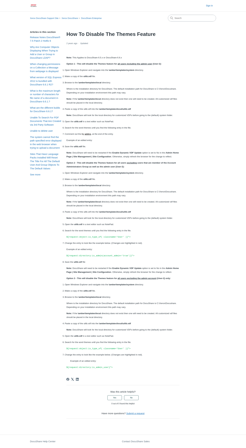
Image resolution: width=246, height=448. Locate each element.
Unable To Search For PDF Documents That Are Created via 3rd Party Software (45, 121)
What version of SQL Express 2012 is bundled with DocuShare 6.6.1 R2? (45, 81)
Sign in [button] (209, 5)
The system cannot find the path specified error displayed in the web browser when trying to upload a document (45, 142)
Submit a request (135, 413)
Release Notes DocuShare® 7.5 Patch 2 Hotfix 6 (45, 39)
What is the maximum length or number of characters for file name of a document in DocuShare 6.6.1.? (45, 96)
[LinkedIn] (77, 379)
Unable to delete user (41, 130)
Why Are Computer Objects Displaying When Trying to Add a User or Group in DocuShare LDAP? (44, 52)
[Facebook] (67, 379)
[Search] (192, 18)
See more (35, 174)
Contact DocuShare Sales (136, 441)
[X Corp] (72, 379)
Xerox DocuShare (70, 18)
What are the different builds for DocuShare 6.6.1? (45, 109)
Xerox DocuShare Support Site (44, 18)
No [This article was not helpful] (131, 398)
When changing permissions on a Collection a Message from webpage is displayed (45, 68)
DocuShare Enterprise (91, 18)
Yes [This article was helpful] (114, 398)
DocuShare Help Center (42, 441)
